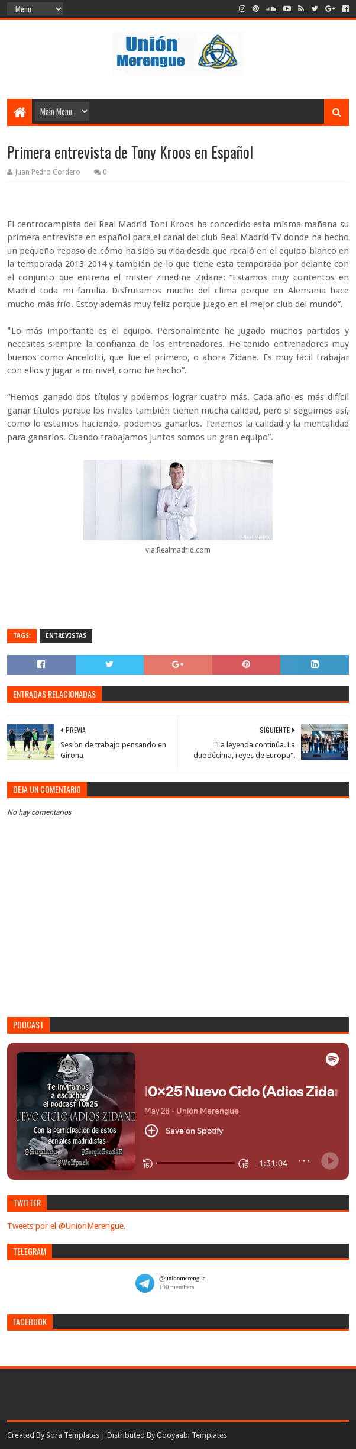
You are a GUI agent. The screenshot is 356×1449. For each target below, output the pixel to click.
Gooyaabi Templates (192, 1435)
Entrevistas (66, 635)
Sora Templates (72, 1435)
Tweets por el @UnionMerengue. (66, 1226)
